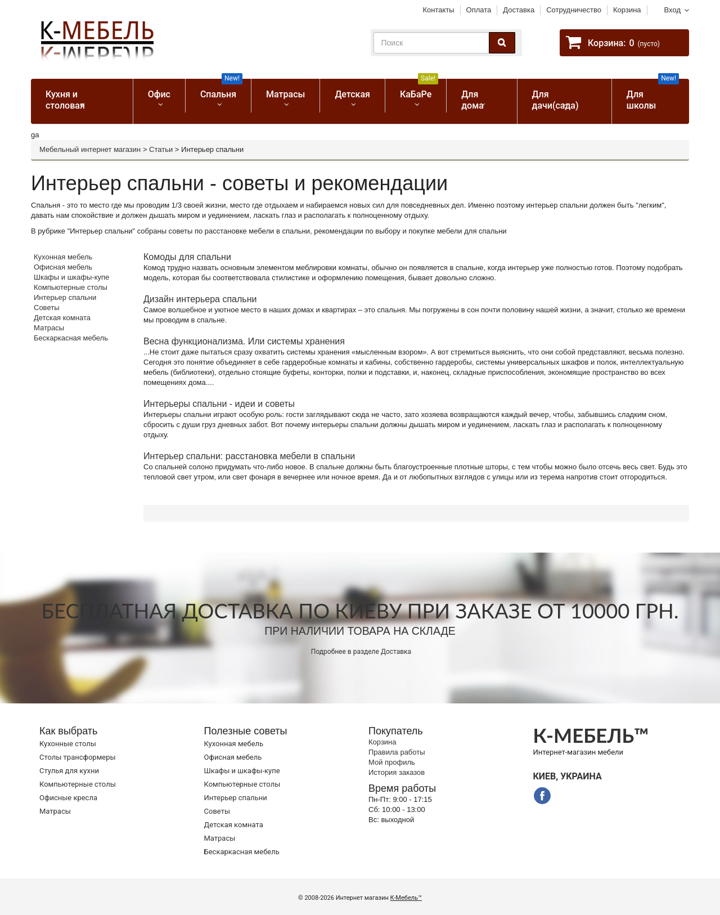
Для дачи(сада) (555, 100)
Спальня (221, 89)
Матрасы (285, 94)
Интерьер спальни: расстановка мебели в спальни (249, 456)
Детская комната (62, 317)
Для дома (472, 100)
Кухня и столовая (65, 100)
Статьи (161, 149)
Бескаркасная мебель (71, 338)
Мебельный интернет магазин (90, 149)
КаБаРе (419, 89)
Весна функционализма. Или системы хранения (244, 341)
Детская (352, 94)
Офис (159, 94)
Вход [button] (672, 10)
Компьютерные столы (70, 287)
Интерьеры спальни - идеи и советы (219, 404)
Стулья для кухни (69, 770)
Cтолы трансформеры (77, 757)
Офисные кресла (68, 797)
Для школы (653, 95)
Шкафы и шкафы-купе (71, 277)
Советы (46, 307)
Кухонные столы (67, 743)
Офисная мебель (63, 267)
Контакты (438, 10)
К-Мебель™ (406, 897)
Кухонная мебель (63, 257)
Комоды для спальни (187, 257)
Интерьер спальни (65, 297)
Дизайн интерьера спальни (199, 299)
